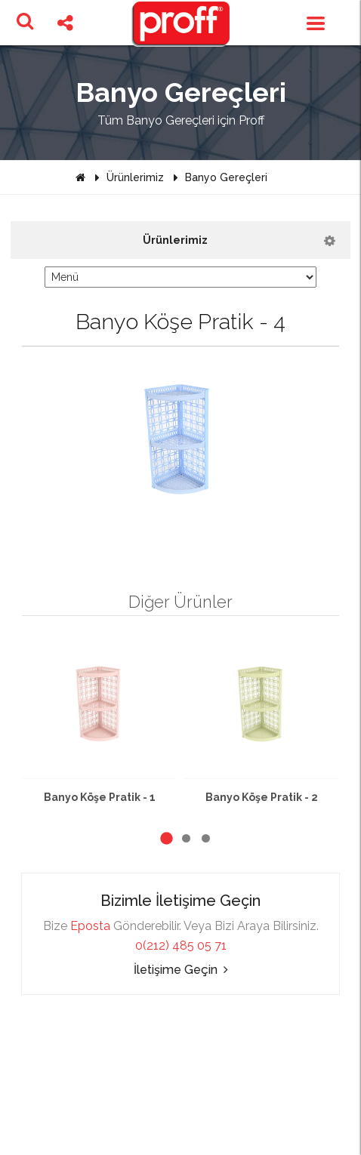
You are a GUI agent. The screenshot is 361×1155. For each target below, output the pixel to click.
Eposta (90, 926)
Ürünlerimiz (135, 177)
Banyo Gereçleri (226, 177)
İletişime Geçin (181, 969)
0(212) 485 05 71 (181, 945)
